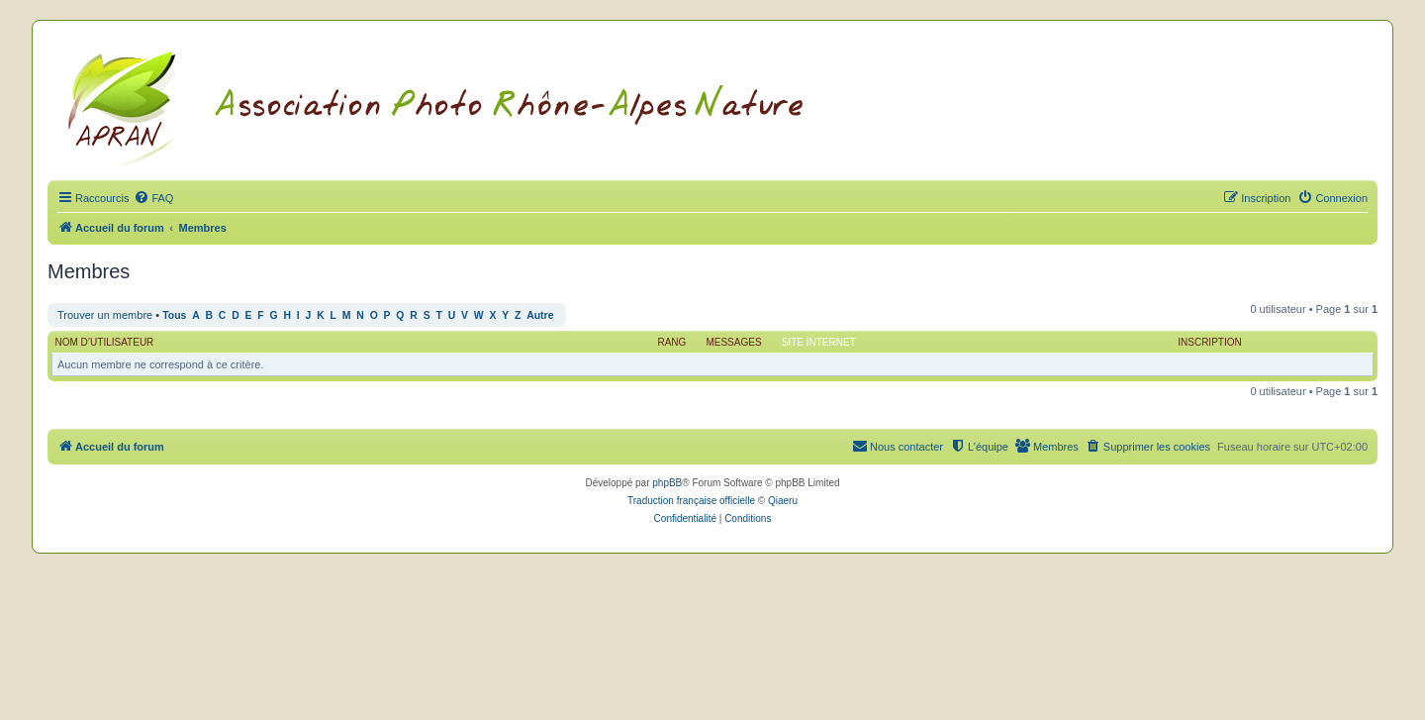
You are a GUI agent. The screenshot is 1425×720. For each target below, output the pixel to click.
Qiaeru (783, 500)
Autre (539, 315)
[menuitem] (153, 198)
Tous (174, 315)
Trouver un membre (104, 315)
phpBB (667, 482)
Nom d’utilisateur (104, 342)
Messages (733, 342)
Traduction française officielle (691, 500)
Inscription (1209, 342)
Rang (671, 342)
